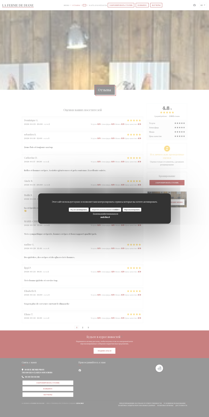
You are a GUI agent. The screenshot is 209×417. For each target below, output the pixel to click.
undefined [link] (105, 216)
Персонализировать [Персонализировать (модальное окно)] (132, 209)
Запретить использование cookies (106, 209)
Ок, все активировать (78, 209)
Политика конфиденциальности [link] (105, 213)
